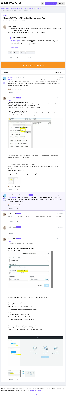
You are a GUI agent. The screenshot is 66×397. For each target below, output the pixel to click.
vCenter (16, 53)
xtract (22, 53)
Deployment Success (16, 9)
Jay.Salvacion (12, 26)
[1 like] (14, 186)
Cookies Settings (32, 394)
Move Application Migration (33, 9)
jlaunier (10, 77)
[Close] (63, 389)
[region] (33, 391)
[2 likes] (15, 89)
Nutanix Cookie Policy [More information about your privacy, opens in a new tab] (36, 390)
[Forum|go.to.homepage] (12, 3)
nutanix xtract (30, 53)
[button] (2, 3)
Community (5, 9)
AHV (10, 53)
